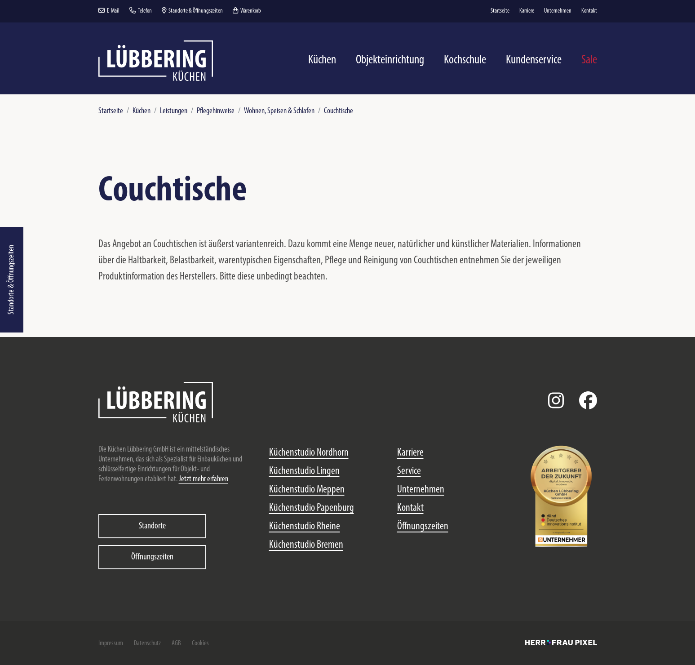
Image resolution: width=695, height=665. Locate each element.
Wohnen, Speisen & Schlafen (279, 111)
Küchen (142, 111)
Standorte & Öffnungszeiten (11, 280)
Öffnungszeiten (152, 557)
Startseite (110, 111)
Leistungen (173, 111)
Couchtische (338, 111)
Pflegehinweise (216, 111)
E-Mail (109, 11)
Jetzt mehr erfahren (203, 479)
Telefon (140, 11)
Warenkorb (247, 11)
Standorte (152, 526)
